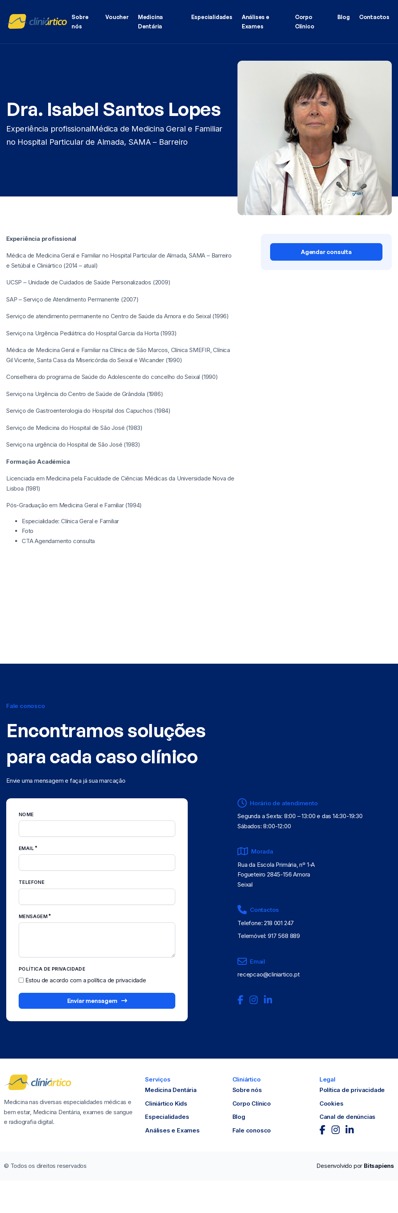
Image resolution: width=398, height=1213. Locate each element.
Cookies (331, 1103)
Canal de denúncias (347, 1116)
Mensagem (33, 916)
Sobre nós (80, 22)
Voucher (117, 17)
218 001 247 (279, 923)
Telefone (31, 882)
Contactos (374, 17)
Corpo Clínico (304, 22)
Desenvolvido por (355, 1165)
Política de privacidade (352, 1090)
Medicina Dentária (150, 22)
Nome (26, 814)
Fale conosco (251, 1130)
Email (26, 848)
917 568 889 (284, 936)
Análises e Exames (255, 22)
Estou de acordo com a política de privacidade (85, 980)
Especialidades (211, 17)
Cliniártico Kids (166, 1103)
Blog (343, 17)
